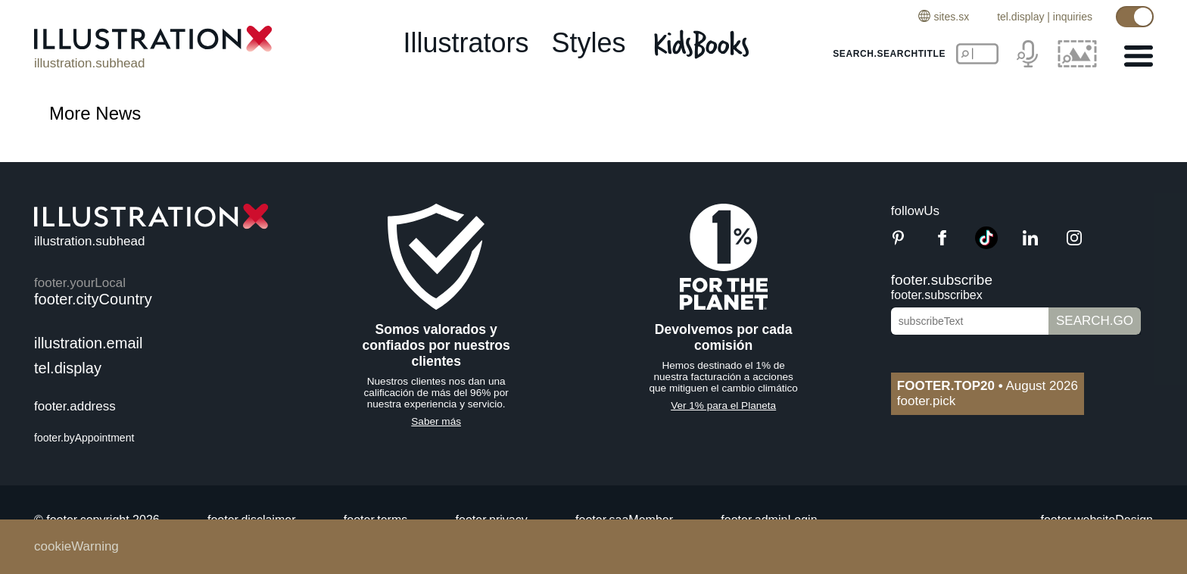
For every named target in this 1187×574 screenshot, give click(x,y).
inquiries (1072, 17)
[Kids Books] (704, 44)
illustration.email (88, 343)
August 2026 (987, 386)
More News (95, 113)
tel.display (1020, 17)
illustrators (465, 42)
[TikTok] (986, 245)
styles (589, 42)
